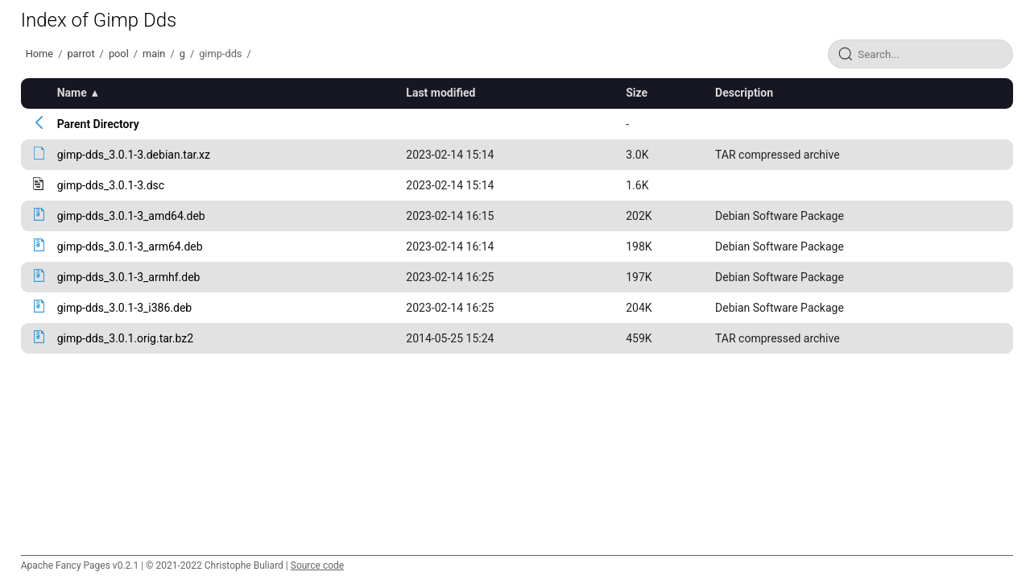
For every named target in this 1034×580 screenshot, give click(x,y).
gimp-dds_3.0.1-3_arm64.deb (130, 246)
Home (39, 54)
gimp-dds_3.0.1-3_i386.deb (124, 307)
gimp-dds (220, 54)
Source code (317, 565)
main (154, 54)
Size (636, 92)
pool (119, 54)
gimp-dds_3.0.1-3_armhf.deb (129, 277)
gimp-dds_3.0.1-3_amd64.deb (131, 215)
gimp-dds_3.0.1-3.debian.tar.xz (133, 154)
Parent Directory (98, 124)
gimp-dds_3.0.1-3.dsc (110, 185)
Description (744, 92)
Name (72, 92)
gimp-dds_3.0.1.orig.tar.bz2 (125, 338)
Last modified (440, 92)
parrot (80, 54)
